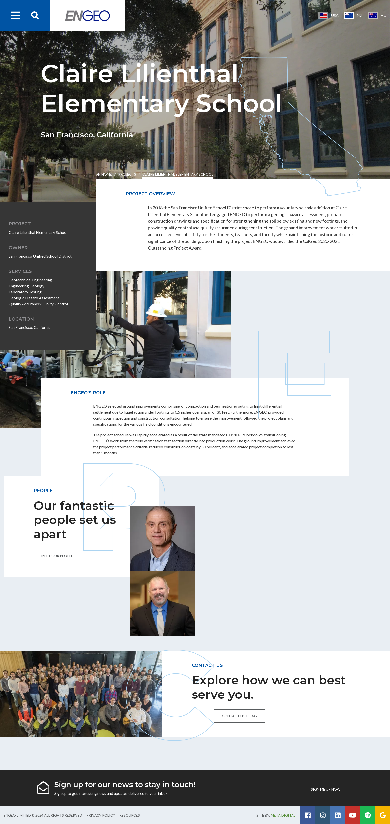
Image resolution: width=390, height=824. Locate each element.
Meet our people (57, 556)
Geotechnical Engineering (30, 279)
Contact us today (240, 716)
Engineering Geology (26, 285)
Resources (129, 815)
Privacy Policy (100, 815)
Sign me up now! (326, 789)
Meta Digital (283, 815)
